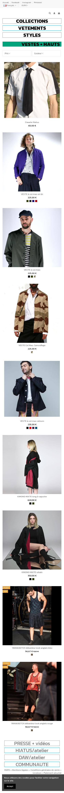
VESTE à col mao (32, 269)
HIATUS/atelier (32, 750)
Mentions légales (20, 770)
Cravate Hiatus (32, 122)
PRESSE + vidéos (32, 743)
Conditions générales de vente (45, 770)
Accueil (6, 2)
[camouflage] (35, 277)
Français (10, 5)
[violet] (33, 428)
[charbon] (30, 201)
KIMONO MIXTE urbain (32, 572)
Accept (10, 786)
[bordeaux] (36, 201)
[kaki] (27, 201)
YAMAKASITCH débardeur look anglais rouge (32, 723)
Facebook (16, 2)
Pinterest (38, 2)
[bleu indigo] (33, 201)
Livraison (37, 773)
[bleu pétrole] (36, 428)
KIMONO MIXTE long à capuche (32, 496)
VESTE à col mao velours (32, 421)
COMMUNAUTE (32, 764)
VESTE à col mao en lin (32, 194)
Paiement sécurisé (52, 773)
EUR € (25, 5)
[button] (32, 20)
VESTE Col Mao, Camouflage (32, 345)
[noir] (29, 277)
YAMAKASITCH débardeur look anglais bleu (32, 648)
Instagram (26, 2)
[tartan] (32, 655)
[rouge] (30, 428)
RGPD (7, 770)
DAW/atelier (32, 757)
